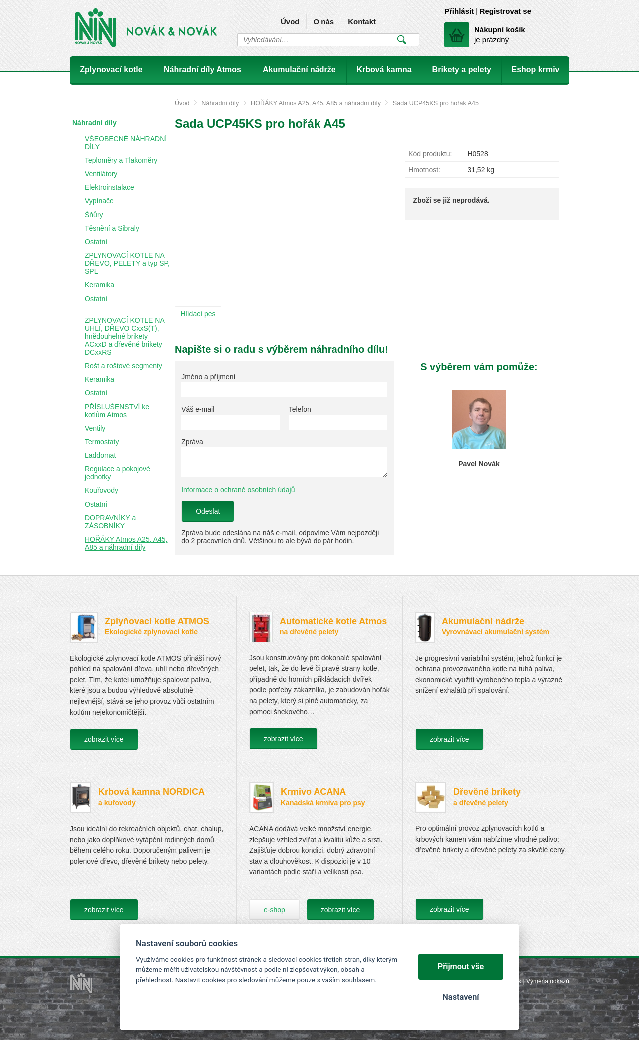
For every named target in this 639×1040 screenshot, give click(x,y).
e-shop (274, 910)
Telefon (300, 409)
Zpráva (192, 442)
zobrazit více (104, 739)
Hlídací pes (198, 314)
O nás (323, 21)
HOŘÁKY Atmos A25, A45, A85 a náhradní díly (316, 103)
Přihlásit (459, 11)
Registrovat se (505, 11)
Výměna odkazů (547, 981)
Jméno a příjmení (208, 377)
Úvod (290, 21)
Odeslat (208, 511)
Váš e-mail (197, 409)
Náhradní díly (220, 103)
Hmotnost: (424, 170)
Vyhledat (401, 40)
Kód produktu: (430, 154)
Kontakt (362, 21)
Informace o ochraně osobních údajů (238, 490)
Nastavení (460, 997)
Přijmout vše (461, 966)
